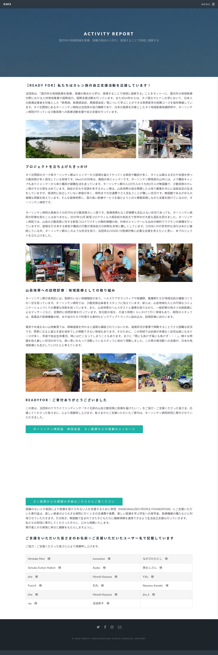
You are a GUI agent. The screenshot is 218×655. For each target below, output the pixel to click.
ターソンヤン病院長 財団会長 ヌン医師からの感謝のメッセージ (84, 429)
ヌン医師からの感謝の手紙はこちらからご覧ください (74, 501)
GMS (8, 4)
